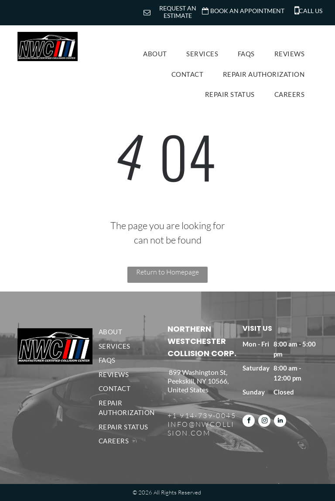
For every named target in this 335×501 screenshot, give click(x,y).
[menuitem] (158, 54)
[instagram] (264, 422)
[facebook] (249, 422)
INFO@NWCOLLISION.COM (201, 428)
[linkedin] (280, 422)
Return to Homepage (167, 272)
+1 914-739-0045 (202, 415)
